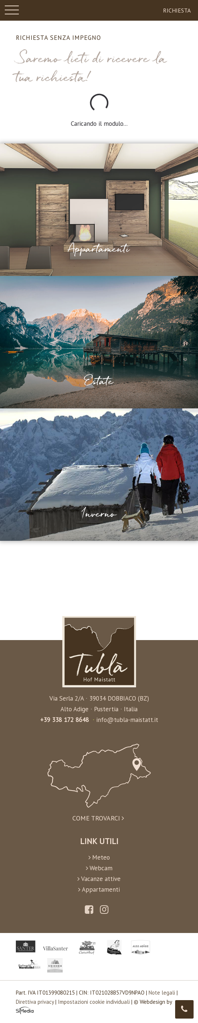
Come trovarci (99, 783)
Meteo (99, 857)
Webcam (99, 868)
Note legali (162, 992)
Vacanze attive (99, 879)
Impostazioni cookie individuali (94, 1001)
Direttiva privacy (35, 1001)
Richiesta (177, 10)
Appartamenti (99, 889)
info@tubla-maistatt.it (127, 720)
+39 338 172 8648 (64, 720)
